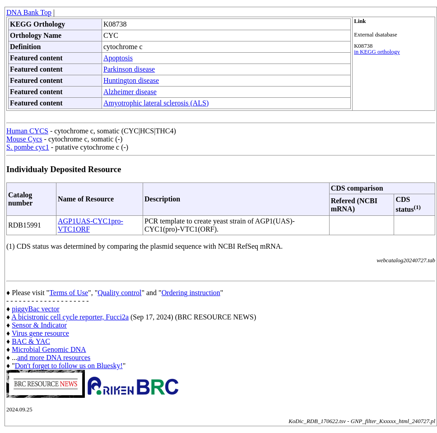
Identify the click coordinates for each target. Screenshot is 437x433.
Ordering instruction (191, 292)
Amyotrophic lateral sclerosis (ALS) (156, 103)
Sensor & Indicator (39, 325)
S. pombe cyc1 (27, 147)
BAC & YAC (31, 341)
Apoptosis (118, 58)
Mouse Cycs (24, 139)
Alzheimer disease (130, 92)
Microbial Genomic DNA (49, 349)
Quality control (119, 292)
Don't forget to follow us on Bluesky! (69, 365)
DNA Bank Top (28, 12)
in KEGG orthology (377, 52)
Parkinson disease (129, 69)
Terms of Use (68, 292)
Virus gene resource (40, 333)
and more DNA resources (53, 357)
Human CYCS (27, 131)
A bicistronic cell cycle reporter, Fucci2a (70, 317)
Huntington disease (131, 80)
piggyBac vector (35, 309)
